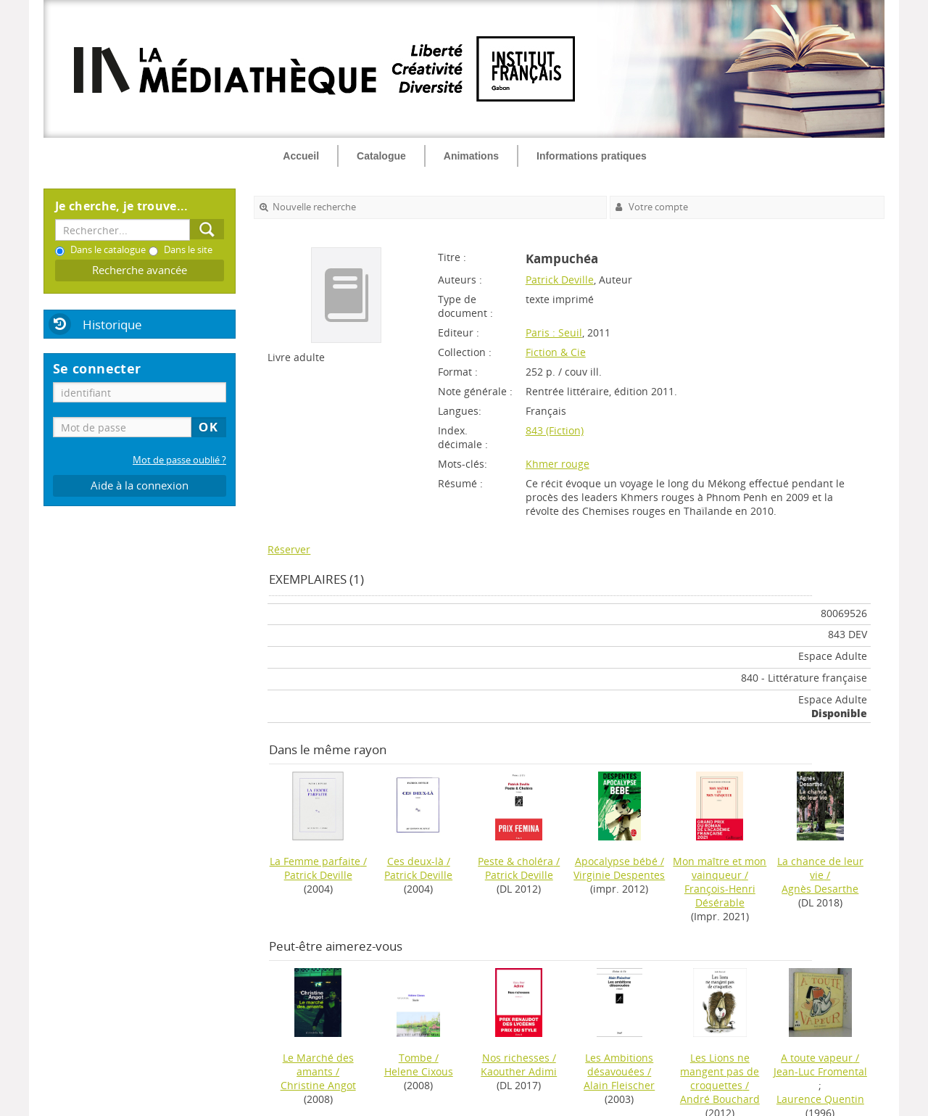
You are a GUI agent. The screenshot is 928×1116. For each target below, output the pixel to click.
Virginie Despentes (619, 875)
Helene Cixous (418, 1071)
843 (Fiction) (555, 430)
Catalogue (381, 156)
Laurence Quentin (820, 1099)
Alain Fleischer (619, 1085)
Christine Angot (318, 1085)
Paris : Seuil (554, 332)
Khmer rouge (557, 464)
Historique (112, 324)
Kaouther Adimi (519, 1071)
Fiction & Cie (556, 352)
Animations (471, 156)
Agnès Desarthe (820, 889)
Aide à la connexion (139, 485)
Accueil (301, 156)
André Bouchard (720, 1099)
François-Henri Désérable (719, 895)
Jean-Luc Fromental (820, 1071)
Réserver (289, 549)
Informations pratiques (591, 156)
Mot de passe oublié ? (179, 460)
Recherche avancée (139, 270)
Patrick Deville (560, 279)
